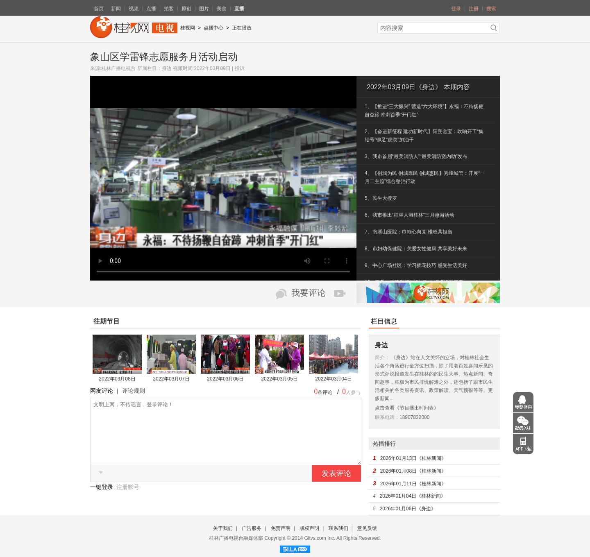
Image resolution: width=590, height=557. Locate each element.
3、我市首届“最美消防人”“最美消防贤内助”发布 (416, 156)
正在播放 (242, 28)
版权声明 (309, 528)
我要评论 (308, 293)
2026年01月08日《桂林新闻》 (413, 471)
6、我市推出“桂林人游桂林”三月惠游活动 (409, 215)
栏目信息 (384, 321)
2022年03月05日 (279, 379)
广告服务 (251, 528)
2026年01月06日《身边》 (408, 509)
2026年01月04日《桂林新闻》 (413, 496)
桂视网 (187, 28)
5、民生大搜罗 (381, 198)
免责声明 (280, 528)
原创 (186, 8)
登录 (456, 8)
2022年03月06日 (225, 379)
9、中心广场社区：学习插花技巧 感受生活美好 (416, 265)
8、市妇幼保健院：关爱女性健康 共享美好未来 (416, 248)
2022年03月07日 (171, 379)
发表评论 (336, 486)
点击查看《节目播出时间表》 (407, 408)
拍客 (169, 8)
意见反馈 (367, 528)
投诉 (240, 68)
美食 (222, 8)
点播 (151, 8)
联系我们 (338, 528)
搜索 (491, 8)
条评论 (325, 392)
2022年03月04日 (333, 379)
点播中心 (213, 28)
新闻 (116, 8)
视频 (133, 8)
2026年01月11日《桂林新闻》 (413, 484)
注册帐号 (127, 499)
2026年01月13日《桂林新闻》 (413, 458)
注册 (474, 8)
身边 (167, 68)
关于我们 (223, 528)
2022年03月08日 (117, 379)
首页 (99, 8)
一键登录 (102, 499)
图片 (204, 8)
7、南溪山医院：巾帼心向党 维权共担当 (408, 232)
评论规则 (133, 390)
